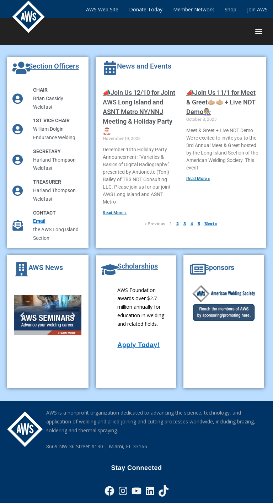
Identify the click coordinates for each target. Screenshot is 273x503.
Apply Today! (138, 344)
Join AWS (257, 9)
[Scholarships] (110, 270)
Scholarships (137, 266)
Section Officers (53, 66)
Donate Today (145, 9)
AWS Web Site (102, 9)
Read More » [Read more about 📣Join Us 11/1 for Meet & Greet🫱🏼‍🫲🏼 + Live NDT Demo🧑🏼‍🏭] (198, 178)
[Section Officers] (21, 68)
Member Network (193, 9)
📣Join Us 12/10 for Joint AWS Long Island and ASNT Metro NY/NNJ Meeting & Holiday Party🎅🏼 (139, 112)
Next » (210, 223)
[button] (22, 315)
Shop (230, 9)
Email (39, 221)
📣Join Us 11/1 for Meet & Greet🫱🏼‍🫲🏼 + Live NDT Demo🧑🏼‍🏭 (221, 102)
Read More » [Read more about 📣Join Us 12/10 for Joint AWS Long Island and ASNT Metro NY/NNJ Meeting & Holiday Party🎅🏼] (115, 212)
